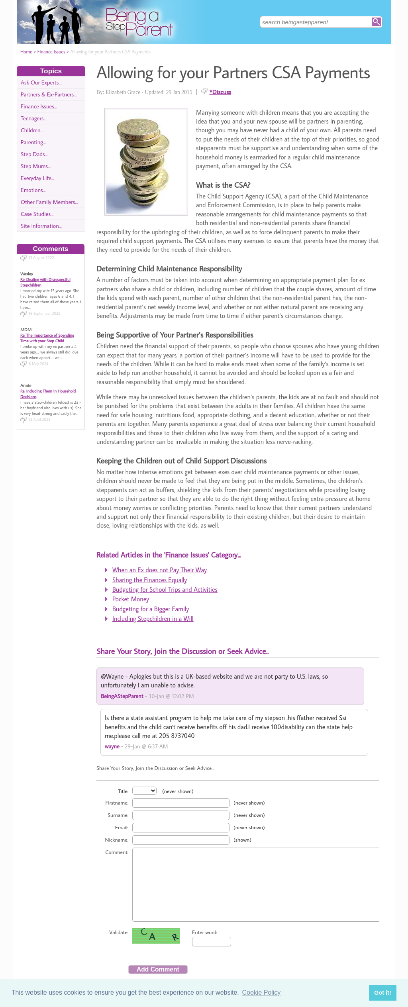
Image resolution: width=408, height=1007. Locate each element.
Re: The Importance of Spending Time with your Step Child (47, 330)
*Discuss (220, 92)
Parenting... (33, 142)
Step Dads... (34, 154)
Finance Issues (51, 52)
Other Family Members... (49, 202)
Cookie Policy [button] (261, 992)
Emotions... (33, 190)
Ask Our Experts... (41, 82)
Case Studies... (37, 214)
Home (26, 52)
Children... (32, 130)
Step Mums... (36, 166)
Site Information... (41, 226)
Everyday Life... (37, 178)
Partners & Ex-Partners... (48, 94)
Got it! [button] (382, 992)
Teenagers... (34, 118)
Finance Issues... (39, 106)
